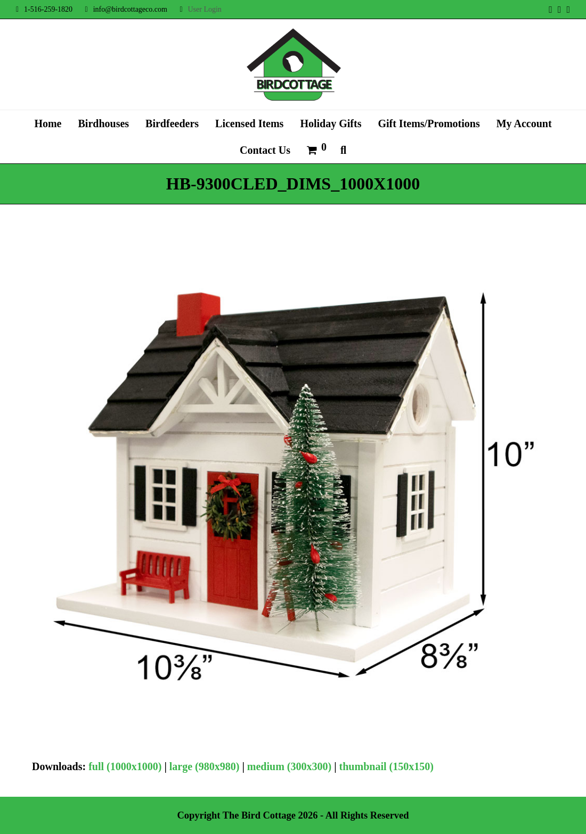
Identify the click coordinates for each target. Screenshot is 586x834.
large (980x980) (204, 766)
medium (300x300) (289, 766)
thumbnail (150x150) (386, 766)
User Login (204, 9)
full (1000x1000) (124, 766)
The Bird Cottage (259, 815)
